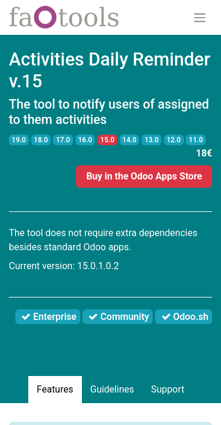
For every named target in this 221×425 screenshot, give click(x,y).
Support (167, 389)
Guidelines (112, 389)
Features (55, 389)
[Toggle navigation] (199, 17)
